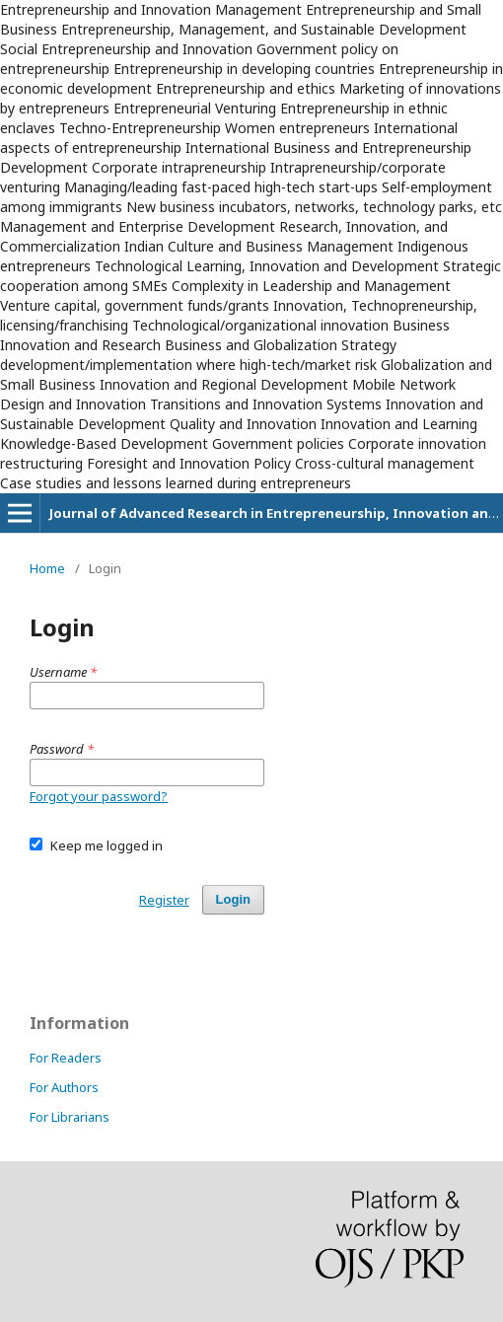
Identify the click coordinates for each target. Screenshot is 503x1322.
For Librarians (69, 1117)
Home (47, 568)
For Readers (66, 1057)
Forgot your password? (99, 796)
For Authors (64, 1087)
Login (233, 899)
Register (164, 900)
